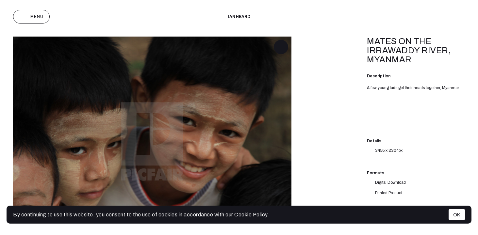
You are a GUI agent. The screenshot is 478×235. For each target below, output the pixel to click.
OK (456, 214)
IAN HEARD (239, 16)
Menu (31, 17)
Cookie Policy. (251, 214)
